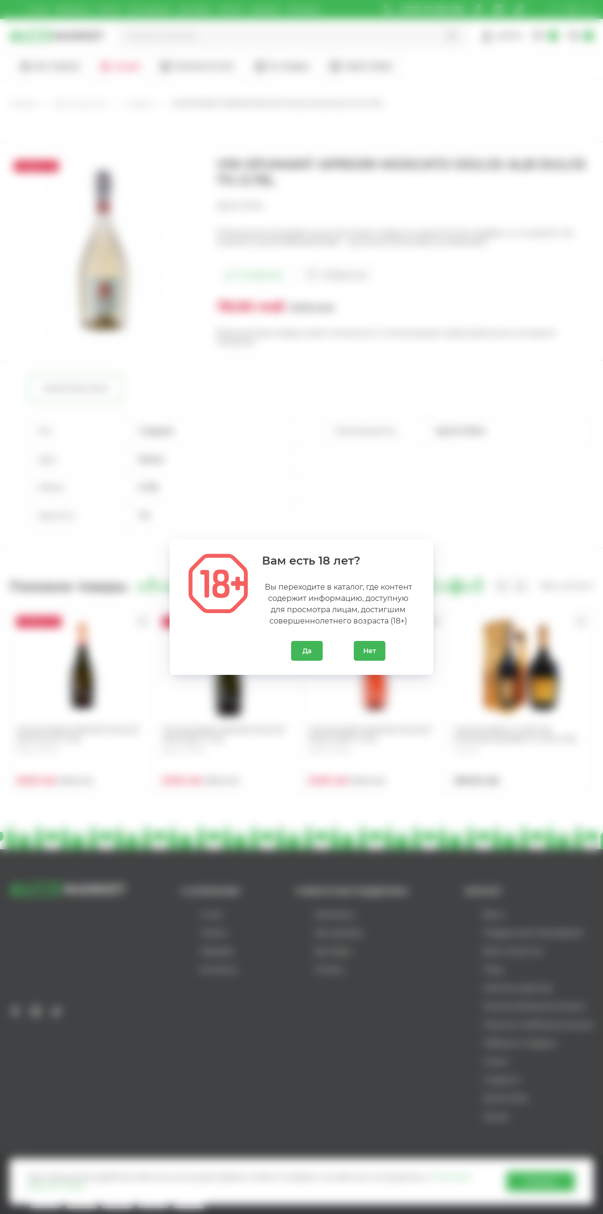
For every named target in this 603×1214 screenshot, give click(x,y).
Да (306, 651)
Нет (369, 651)
